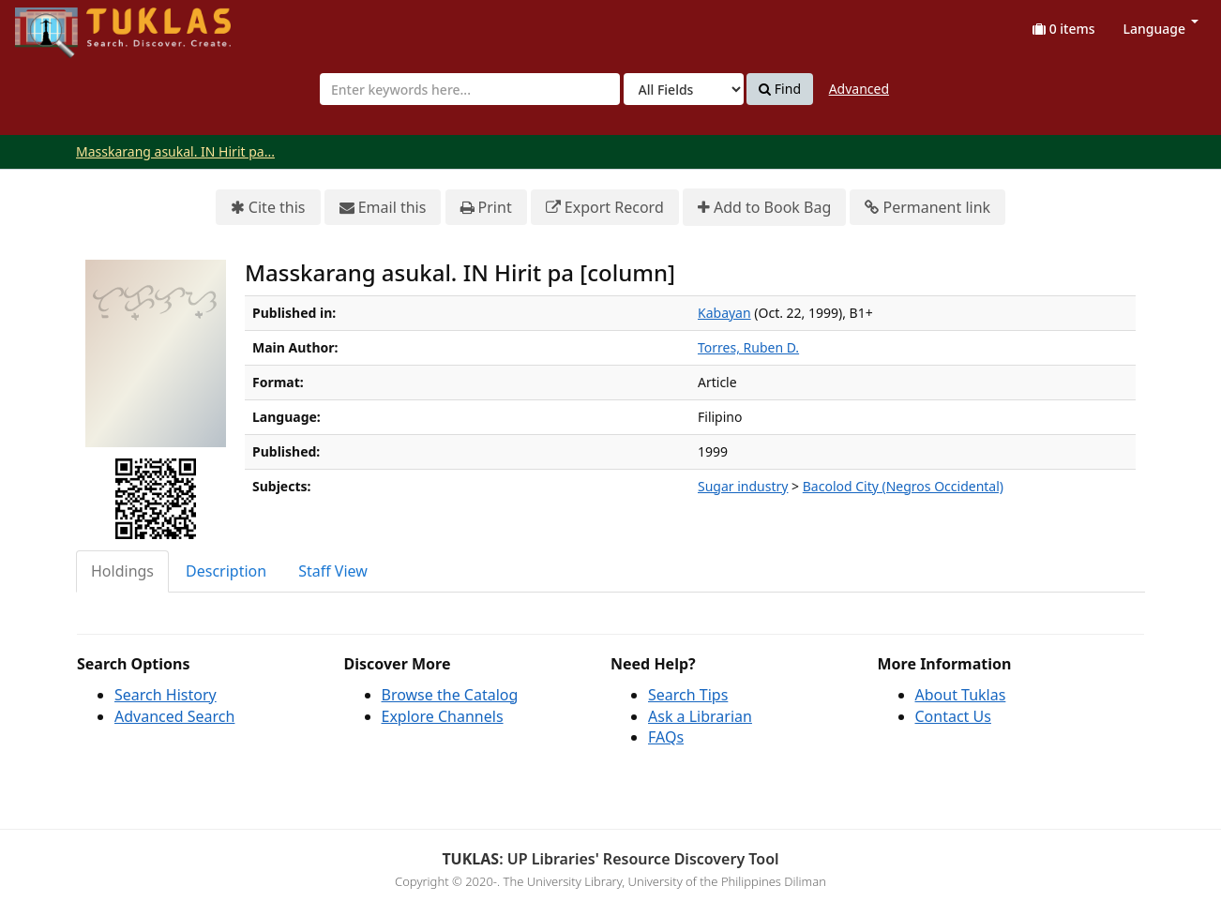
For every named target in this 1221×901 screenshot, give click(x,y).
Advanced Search (174, 716)
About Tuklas (960, 694)
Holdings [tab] (122, 571)
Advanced (859, 89)
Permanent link (927, 207)
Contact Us (953, 716)
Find (780, 89)
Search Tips (688, 694)
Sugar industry (743, 486)
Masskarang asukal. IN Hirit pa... (175, 151)
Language (1160, 29)
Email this (383, 207)
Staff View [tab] (333, 571)
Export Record (605, 207)
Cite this (268, 207)
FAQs (666, 737)
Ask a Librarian (700, 716)
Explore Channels (443, 716)
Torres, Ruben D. (748, 347)
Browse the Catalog (450, 694)
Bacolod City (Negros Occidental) (903, 486)
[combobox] (470, 89)
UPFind (61, 24)
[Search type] (684, 89)
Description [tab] (226, 571)
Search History (165, 694)
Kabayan (724, 313)
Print (486, 207)
